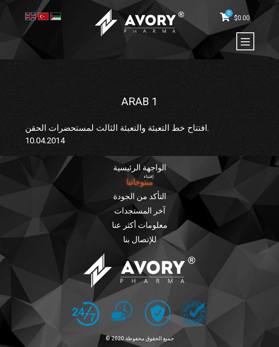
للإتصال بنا (139, 239)
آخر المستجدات (139, 210)
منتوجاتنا (139, 182)
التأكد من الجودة (139, 196)
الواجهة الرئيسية (139, 167)
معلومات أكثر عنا (140, 225)
